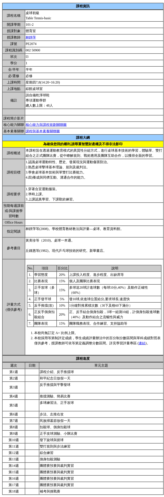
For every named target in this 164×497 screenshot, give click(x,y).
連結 (142, 343)
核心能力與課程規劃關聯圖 (46, 125)
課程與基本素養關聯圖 (43, 131)
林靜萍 (31, 37)
